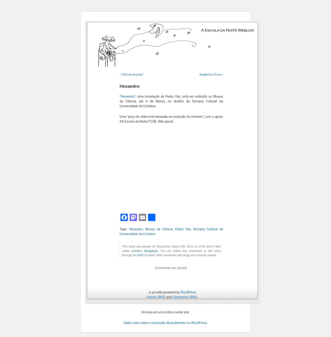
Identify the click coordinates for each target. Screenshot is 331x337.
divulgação (151, 251)
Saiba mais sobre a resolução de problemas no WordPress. (165, 323)
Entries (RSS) (156, 297)
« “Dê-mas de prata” (131, 74)
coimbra (136, 251)
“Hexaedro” (127, 96)
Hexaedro (136, 229)
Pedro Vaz (183, 229)
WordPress (188, 292)
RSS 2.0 (142, 255)
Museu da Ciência (159, 229)
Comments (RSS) (184, 297)
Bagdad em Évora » (211, 74)
